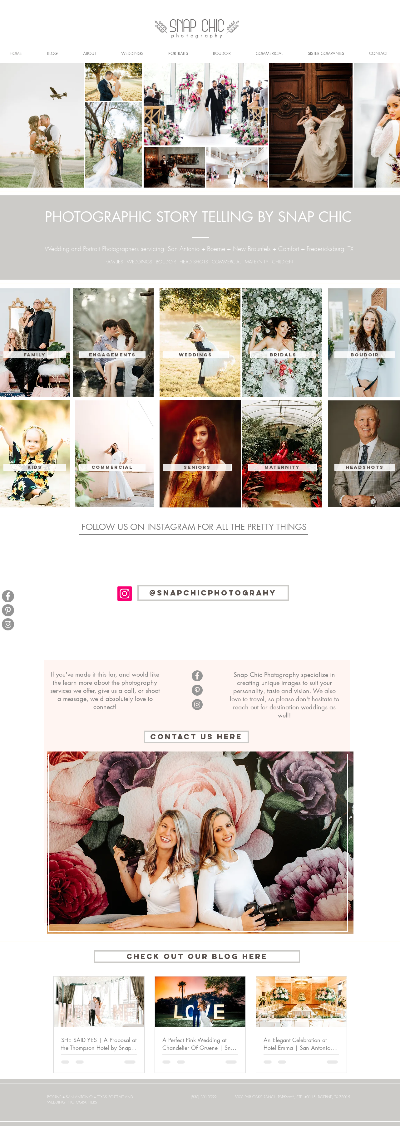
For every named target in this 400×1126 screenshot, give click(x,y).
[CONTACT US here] (196, 737)
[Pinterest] (8, 610)
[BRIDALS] (283, 354)
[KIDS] (34, 467)
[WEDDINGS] (196, 354)
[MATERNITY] (282, 467)
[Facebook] (8, 596)
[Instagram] (8, 624)
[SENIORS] (197, 467)
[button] (112, 467)
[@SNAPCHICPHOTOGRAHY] (213, 593)
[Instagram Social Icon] (124, 593)
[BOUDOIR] (364, 354)
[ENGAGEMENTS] (112, 354)
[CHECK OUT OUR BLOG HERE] (197, 956)
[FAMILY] (34, 354)
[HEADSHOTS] (364, 467)
